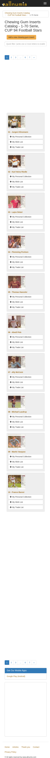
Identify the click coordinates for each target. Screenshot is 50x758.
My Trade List (16, 147)
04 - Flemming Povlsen (18, 252)
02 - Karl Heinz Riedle (17, 172)
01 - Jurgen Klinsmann (18, 132)
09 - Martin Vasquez (16, 452)
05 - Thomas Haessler (17, 292)
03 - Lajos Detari (15, 212)
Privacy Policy (10, 752)
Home (7, 747)
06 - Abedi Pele (14, 332)
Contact (36, 747)
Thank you (25, 747)
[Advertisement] (25, 88)
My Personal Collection (20, 137)
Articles (15, 747)
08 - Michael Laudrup (17, 412)
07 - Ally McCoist (15, 372)
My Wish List (16, 142)
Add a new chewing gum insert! (21, 37)
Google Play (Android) (16, 676)
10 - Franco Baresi (16, 492)
